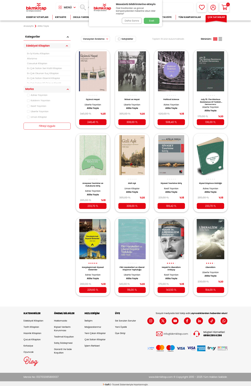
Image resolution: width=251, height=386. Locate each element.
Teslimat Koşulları (64, 334)
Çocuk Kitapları (32, 337)
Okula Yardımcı (82, 17)
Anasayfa (28, 26)
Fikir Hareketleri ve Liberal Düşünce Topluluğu (132, 266)
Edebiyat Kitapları (37, 17)
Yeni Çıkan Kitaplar (95, 331)
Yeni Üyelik (121, 325)
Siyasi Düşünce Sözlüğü (210, 181)
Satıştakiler (125, 38)
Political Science (171, 97)
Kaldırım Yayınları (38, 100)
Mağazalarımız (93, 325)
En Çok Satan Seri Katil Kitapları (44, 68)
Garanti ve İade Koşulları (63, 349)
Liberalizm (210, 264)
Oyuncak (29, 350)
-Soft (106, 382)
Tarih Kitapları (31, 325)
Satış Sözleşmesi (63, 341)
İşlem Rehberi (92, 343)
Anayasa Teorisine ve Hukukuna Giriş (92, 182)
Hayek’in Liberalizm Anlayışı (171, 265)
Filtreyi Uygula (47, 126)
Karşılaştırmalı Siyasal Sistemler (93, 265)
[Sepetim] (224, 7)
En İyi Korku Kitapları (38, 53)
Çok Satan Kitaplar (95, 337)
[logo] (36, 7)
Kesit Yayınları (36, 106)
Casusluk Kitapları (37, 63)
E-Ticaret (114, 382)
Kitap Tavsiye (163, 17)
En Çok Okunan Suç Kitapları (43, 73)
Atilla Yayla (93, 106)
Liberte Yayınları (37, 111)
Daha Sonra (131, 20)
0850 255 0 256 (212, 333)
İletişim (89, 318)
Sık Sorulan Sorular (125, 318)
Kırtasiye (60, 17)
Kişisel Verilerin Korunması (62, 326)
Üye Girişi (120, 331)
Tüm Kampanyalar (189, 17)
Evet (151, 20)
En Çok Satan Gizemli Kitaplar (43, 78)
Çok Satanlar (216, 17)
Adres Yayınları (37, 95)
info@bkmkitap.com (175, 332)
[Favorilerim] (202, 7)
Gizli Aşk (132, 181)
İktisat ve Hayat (132, 97)
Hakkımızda (60, 318)
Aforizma (32, 58)
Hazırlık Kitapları (32, 331)
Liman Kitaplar (37, 117)
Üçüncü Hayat (93, 97)
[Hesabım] (213, 7)
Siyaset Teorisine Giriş (171, 181)
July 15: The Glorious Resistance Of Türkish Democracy (210, 99)
